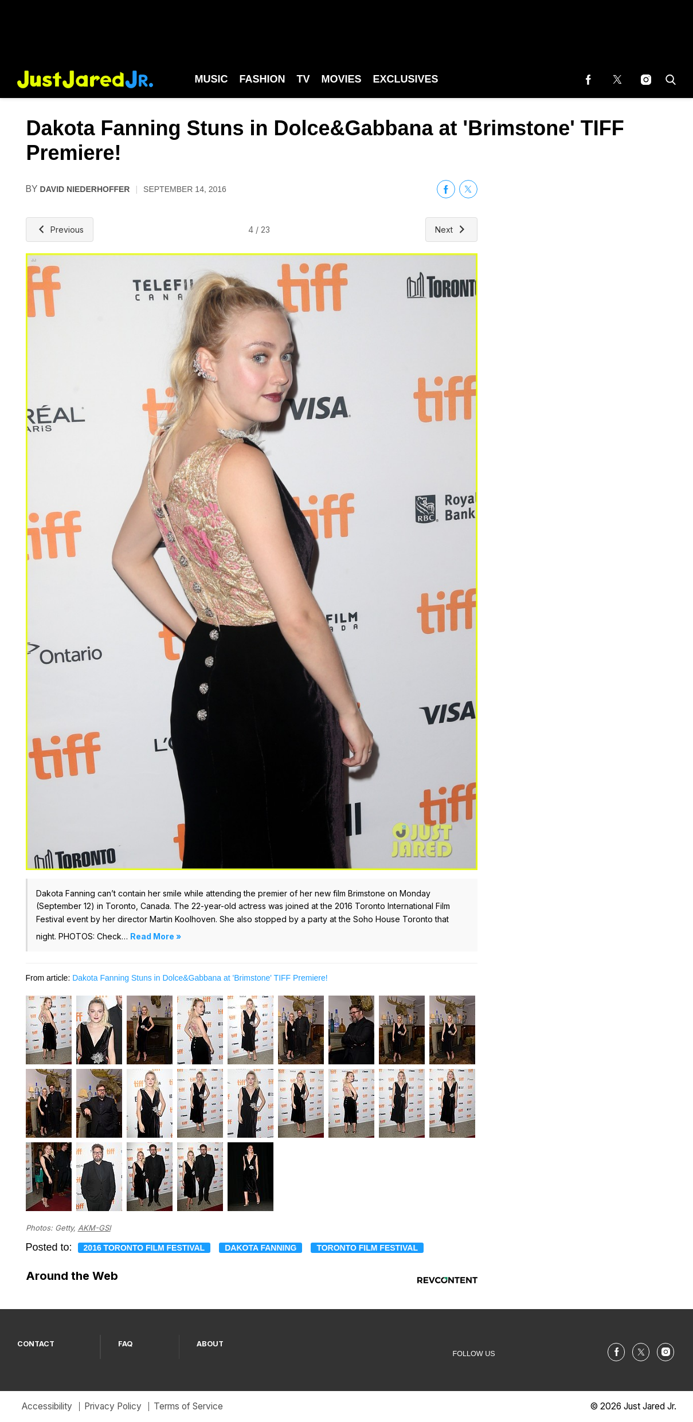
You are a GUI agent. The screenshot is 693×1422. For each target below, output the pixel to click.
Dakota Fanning (260, 1247)
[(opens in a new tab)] (588, 79)
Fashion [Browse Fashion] (262, 79)
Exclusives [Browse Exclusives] (405, 79)
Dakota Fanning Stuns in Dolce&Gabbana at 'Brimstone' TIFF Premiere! (200, 977)
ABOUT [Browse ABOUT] (210, 1343)
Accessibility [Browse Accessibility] (47, 1406)
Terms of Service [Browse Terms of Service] (188, 1406)
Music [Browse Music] (211, 79)
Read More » (155, 936)
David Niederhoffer (85, 189)
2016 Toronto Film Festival (144, 1247)
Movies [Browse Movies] (342, 79)
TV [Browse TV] (303, 79)
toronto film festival (367, 1247)
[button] (668, 79)
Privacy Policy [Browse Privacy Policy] (113, 1406)
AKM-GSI (94, 1227)
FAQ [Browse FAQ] (125, 1343)
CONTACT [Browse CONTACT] (35, 1343)
